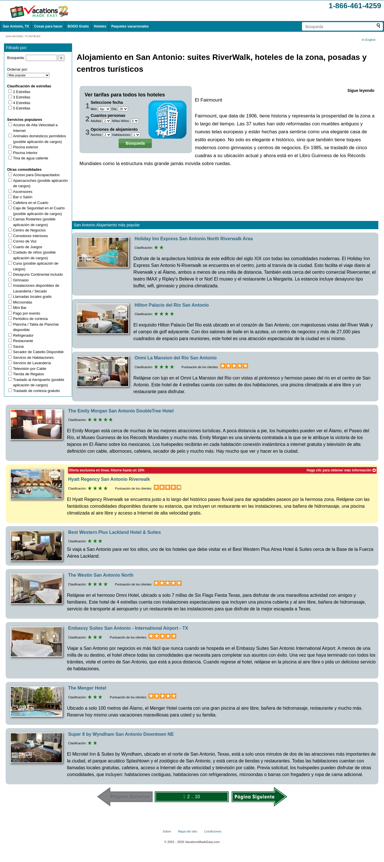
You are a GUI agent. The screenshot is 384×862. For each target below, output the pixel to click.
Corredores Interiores (30, 236)
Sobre (167, 831)
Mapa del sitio (187, 831)
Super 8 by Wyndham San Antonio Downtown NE (121, 734)
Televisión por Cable (29, 368)
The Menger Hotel (87, 688)
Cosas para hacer (48, 26)
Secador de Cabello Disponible (38, 352)
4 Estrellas (21, 103)
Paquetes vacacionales (129, 26)
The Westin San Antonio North (100, 575)
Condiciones (212, 831)
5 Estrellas (21, 108)
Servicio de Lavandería (32, 363)
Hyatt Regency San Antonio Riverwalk (109, 479)
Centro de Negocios (29, 230)
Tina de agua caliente (30, 158)
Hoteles (100, 26)
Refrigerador (23, 335)
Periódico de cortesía (30, 319)
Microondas (22, 302)
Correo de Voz (25, 241)
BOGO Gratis (78, 26)
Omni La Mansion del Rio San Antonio (176, 357)
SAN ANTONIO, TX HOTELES (23, 36)
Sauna (18, 346)
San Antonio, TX (16, 26)
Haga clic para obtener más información (341, 470)
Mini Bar (20, 307)
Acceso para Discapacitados (36, 175)
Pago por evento (26, 313)
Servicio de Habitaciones (33, 357)
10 (197, 796)
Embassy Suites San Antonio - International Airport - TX (128, 628)
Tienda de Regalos (28, 374)
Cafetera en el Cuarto (30, 203)
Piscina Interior (25, 153)
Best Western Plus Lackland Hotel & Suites (114, 532)
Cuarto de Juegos (27, 247)
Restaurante (23, 341)
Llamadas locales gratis (32, 296)
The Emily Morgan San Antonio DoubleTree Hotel (121, 410)
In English (368, 39)
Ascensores (22, 191)
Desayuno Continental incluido (38, 274)
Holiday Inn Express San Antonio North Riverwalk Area (194, 238)
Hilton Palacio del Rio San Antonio (172, 305)
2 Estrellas (21, 92)
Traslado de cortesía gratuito (36, 391)
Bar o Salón (22, 197)
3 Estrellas (21, 97)
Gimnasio (21, 280)
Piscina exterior (25, 147)
